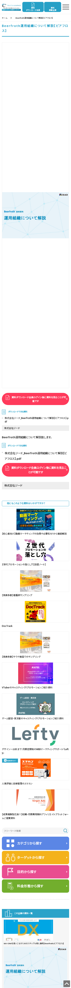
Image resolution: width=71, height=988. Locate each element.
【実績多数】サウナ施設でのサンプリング (21, 656)
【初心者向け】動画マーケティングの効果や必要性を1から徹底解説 (34, 533)
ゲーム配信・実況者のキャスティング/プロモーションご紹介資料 (33, 718)
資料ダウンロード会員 (33, 9)
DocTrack (7, 626)
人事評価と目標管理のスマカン (17, 783)
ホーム (4, 18)
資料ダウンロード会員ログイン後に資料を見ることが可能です (38, 399)
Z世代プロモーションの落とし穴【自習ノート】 (24, 564)
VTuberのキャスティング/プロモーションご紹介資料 (27, 687)
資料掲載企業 (52, 9)
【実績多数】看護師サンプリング (17, 595)
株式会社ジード (12, 428)
